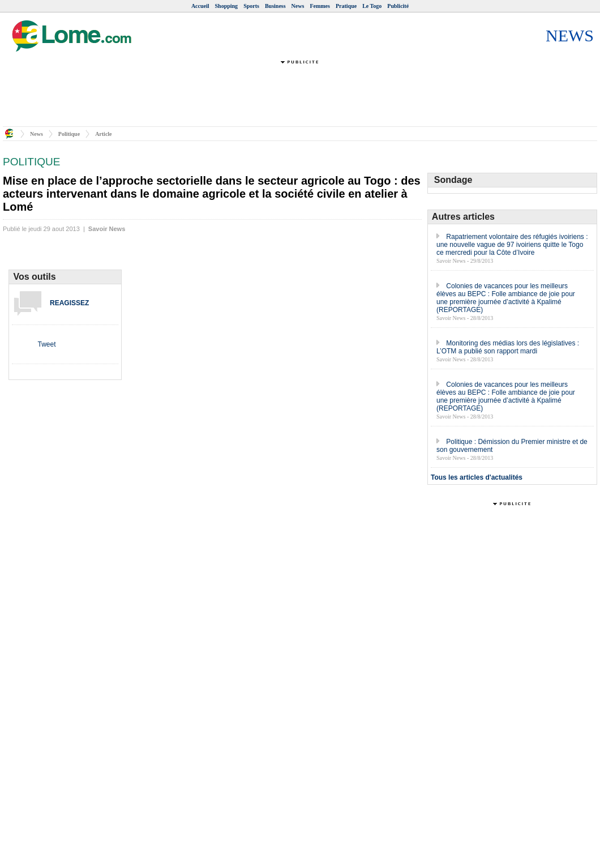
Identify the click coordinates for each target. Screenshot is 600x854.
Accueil (200, 6)
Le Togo (372, 6)
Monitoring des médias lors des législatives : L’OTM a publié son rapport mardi (507, 347)
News (298, 6)
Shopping (226, 6)
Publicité (398, 6)
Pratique (346, 6)
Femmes (320, 6)
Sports (251, 6)
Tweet (46, 344)
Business (275, 6)
